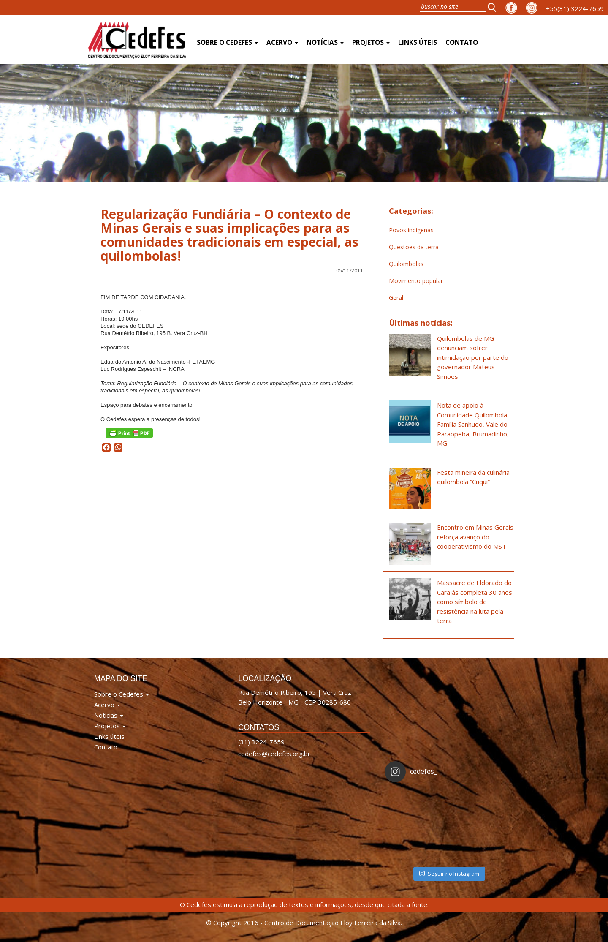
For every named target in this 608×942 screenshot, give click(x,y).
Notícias (325, 42)
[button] (494, 7)
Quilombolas (406, 264)
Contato (461, 42)
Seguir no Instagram (449, 873)
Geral (396, 298)
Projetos (371, 42)
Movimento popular (416, 281)
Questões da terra (414, 247)
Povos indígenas (411, 230)
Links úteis (417, 42)
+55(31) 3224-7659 (575, 8)
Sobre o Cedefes (227, 42)
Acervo (282, 42)
